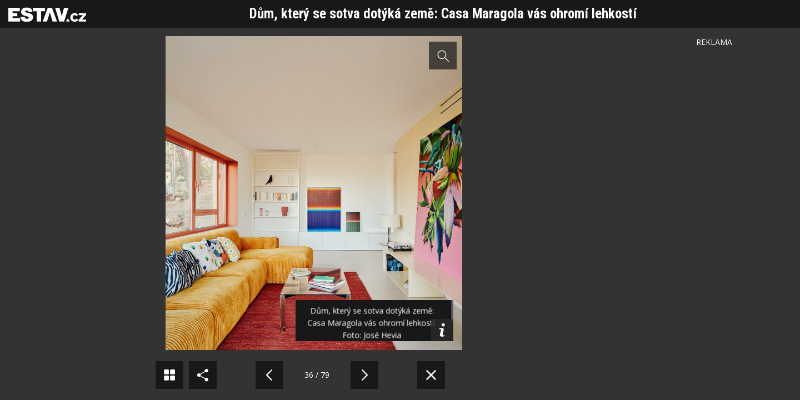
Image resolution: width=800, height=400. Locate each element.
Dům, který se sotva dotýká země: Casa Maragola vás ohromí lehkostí (443, 14)
